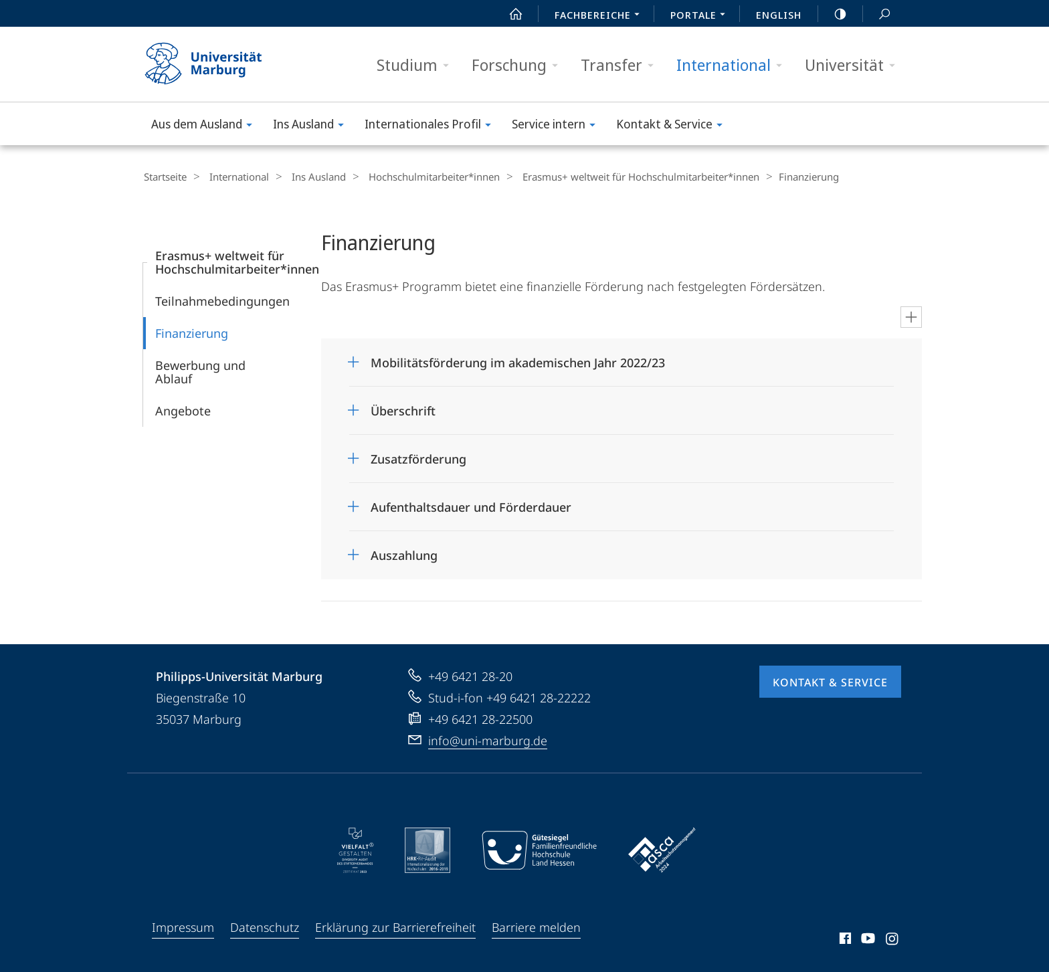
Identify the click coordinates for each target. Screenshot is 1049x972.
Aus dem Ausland (206, 126)
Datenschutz (264, 926)
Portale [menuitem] (701, 16)
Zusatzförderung (418, 458)
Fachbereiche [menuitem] (601, 16)
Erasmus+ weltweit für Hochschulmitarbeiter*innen (618, 176)
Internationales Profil (432, 126)
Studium (417, 65)
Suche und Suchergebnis (877, 14)
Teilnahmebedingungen (222, 300)
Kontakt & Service (673, 126)
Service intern (558, 126)
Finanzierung (191, 332)
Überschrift (403, 410)
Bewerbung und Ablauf (200, 371)
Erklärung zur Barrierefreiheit (395, 926)
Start (508, 14)
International (733, 65)
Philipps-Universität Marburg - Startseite (215, 64)
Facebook (844, 940)
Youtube (866, 940)
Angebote (183, 410)
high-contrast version (833, 14)
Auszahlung (404, 554)
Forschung (519, 65)
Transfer (621, 65)
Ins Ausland (313, 126)
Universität (854, 65)
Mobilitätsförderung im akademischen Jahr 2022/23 (518, 362)
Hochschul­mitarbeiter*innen (417, 176)
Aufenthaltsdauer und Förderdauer (471, 506)
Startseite (164, 176)
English (778, 14)
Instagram (892, 940)
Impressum (183, 926)
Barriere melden (536, 926)
